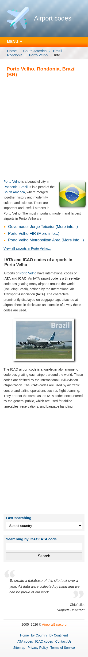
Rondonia (15, 55)
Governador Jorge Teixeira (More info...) (43, 226)
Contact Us (63, 641)
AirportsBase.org (54, 624)
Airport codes (52, 18)
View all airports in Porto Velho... (27, 248)
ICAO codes (44, 641)
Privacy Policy (37, 647)
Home (12, 51)
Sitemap (19, 647)
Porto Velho (38, 55)
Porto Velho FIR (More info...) (33, 233)
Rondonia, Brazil (16, 187)
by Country (39, 635)
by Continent (59, 635)
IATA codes (24, 641)
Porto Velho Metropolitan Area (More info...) (46, 240)
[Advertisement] (44, 128)
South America (35, 51)
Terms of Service (62, 647)
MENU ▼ (15, 41)
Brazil (57, 51)
